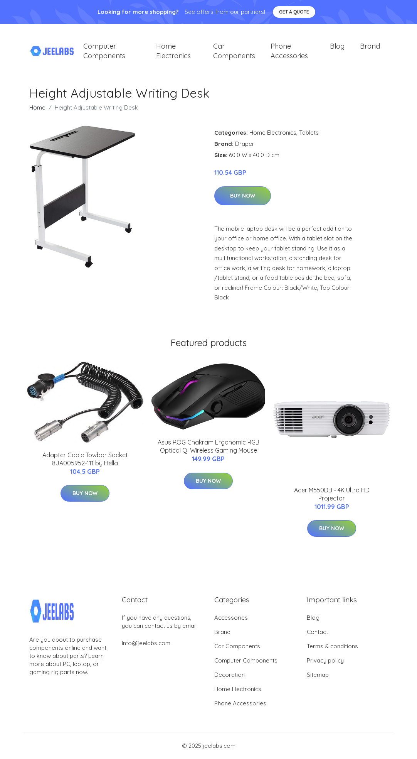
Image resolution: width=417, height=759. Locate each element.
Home (37, 107)
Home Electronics (173, 51)
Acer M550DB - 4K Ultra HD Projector (332, 494)
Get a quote (294, 12)
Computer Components (104, 51)
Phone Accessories (289, 51)
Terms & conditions (332, 646)
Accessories (231, 617)
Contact (317, 632)
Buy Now (242, 195)
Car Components (234, 51)
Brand (370, 46)
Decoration (229, 674)
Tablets (309, 132)
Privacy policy (325, 660)
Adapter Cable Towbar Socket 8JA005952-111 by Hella (85, 459)
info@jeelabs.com (146, 643)
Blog (337, 46)
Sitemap (318, 674)
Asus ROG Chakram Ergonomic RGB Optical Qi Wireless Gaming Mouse (208, 446)
